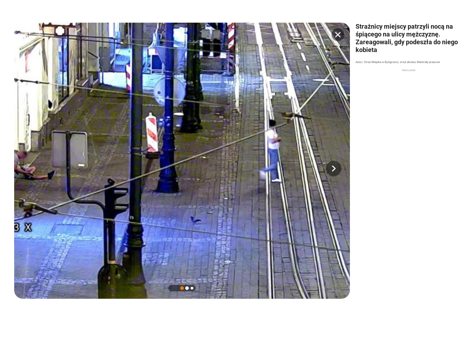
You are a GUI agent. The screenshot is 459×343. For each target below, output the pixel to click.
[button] (333, 168)
